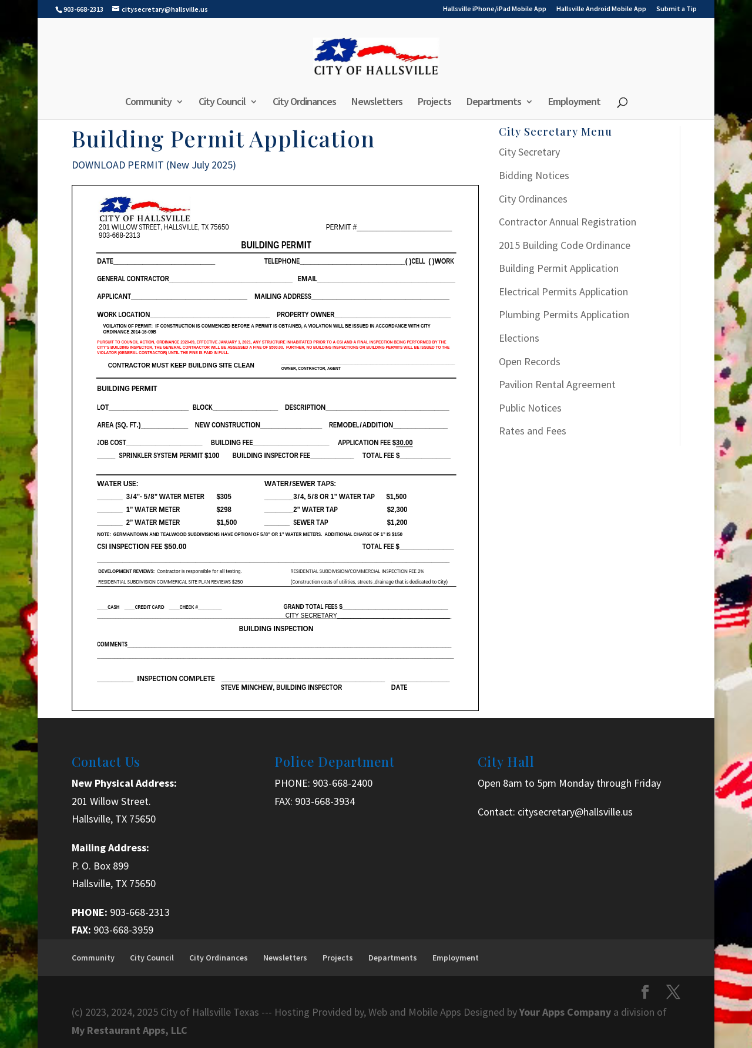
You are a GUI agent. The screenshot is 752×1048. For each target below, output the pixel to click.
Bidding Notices (534, 175)
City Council (222, 102)
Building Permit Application (559, 268)
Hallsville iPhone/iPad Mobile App (494, 9)
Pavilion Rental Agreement (557, 384)
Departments (493, 102)
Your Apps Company (566, 1012)
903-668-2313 (140, 912)
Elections (519, 338)
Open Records (529, 361)
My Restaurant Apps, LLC (129, 1030)
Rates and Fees (532, 430)
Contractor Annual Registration (567, 221)
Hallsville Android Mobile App (601, 9)
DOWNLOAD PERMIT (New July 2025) (154, 164)
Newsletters (376, 102)
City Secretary (529, 152)
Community (148, 102)
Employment (574, 102)
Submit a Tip (676, 9)
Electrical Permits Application (563, 291)
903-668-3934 (325, 801)
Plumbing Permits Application (564, 314)
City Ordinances (304, 102)
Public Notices (530, 408)
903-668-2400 (342, 783)
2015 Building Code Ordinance (564, 245)
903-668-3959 (123, 929)
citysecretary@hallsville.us (575, 811)
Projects (434, 102)
